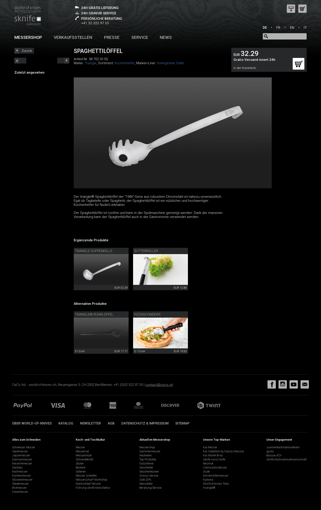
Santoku (17, 467)
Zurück (27, 51)
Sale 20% (145, 479)
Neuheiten (145, 455)
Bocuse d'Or (274, 455)
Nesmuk (208, 463)
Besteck (80, 467)
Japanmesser (21, 455)
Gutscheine (146, 463)
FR (278, 28)
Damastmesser (22, 459)
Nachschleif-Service (88, 483)
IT (305, 28)
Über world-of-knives (32, 423)
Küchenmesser (21, 475)
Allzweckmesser (22, 479)
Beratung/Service (150, 487)
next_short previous (20, 61)
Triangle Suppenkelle (93, 251)
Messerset (82, 451)
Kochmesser (20, 471)
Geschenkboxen (149, 471)
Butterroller (146, 251)
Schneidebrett (84, 459)
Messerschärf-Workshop (91, 479)
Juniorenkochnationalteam (283, 447)
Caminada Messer (215, 467)
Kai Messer (210, 447)
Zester (80, 463)
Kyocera (208, 479)
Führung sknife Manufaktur (93, 487)
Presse (112, 37)
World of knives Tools (216, 483)
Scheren (81, 471)
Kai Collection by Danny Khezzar (223, 451)
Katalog (65, 423)
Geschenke (146, 467)
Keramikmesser (22, 463)
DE (265, 28)
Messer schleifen (86, 475)
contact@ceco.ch (159, 385)
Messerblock (84, 455)
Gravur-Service (148, 475)
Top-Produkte (147, 459)
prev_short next (63, 61)
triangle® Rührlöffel (94, 314)
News (166, 37)
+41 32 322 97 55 (95, 23)
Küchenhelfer (125, 63)
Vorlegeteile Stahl (170, 63)
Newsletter (90, 423)
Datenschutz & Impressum (145, 423)
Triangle (90, 63)
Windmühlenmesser (215, 475)
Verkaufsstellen (73, 37)
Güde (206, 471)
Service (139, 37)
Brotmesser (19, 487)
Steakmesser (20, 483)
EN (292, 28)
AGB (111, 423)
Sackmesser (20, 451)
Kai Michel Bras (213, 455)
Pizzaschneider (147, 314)
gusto (270, 451)
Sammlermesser (149, 451)
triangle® (209, 487)
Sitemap (182, 423)
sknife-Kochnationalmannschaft (286, 459)
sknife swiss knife (214, 459)
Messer (80, 447)
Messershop (28, 37)
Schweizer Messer (23, 447)
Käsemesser (20, 491)
